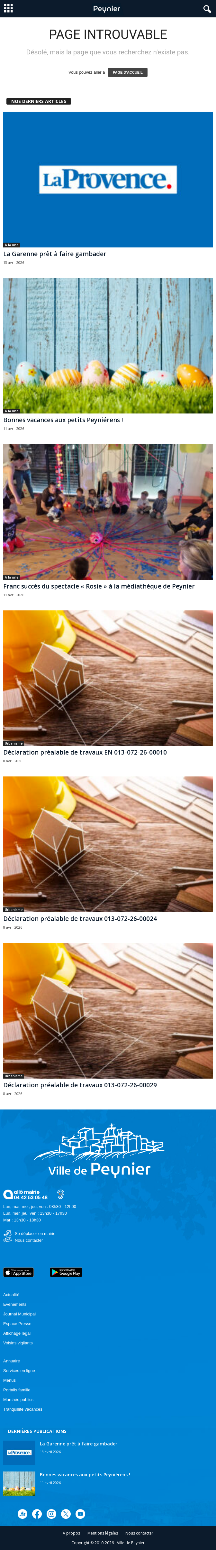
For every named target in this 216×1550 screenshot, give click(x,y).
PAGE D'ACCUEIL (128, 72)
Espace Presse (17, 1323)
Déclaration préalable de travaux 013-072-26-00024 (80, 918)
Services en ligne (19, 1370)
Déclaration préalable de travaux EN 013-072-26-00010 (85, 752)
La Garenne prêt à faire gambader (54, 254)
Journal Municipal (19, 1314)
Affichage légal (17, 1333)
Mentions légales (102, 1533)
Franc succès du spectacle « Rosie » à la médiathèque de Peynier (99, 586)
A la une (11, 245)
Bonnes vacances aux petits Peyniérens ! (63, 420)
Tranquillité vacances (22, 1409)
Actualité (11, 1294)
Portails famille (17, 1390)
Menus (9, 1380)
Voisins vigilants (18, 1343)
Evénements (14, 1304)
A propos (71, 1533)
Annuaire (11, 1361)
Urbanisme (13, 743)
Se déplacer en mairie (35, 1233)
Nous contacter (29, 1240)
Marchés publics (18, 1399)
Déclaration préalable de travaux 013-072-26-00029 (80, 1085)
